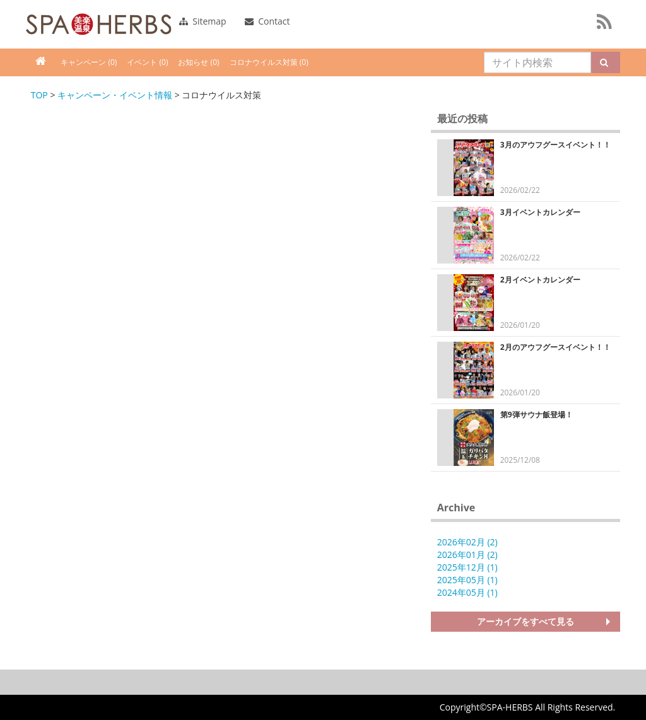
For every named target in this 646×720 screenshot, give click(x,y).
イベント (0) (147, 62)
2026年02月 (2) (467, 542)
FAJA (99, 24)
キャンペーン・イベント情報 (114, 95)
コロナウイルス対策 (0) (269, 62)
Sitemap (202, 21)
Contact (267, 21)
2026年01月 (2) (467, 554)
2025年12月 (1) (467, 567)
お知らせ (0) (198, 62)
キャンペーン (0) (89, 62)
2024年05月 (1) (467, 592)
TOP (39, 95)
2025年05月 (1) (467, 580)
